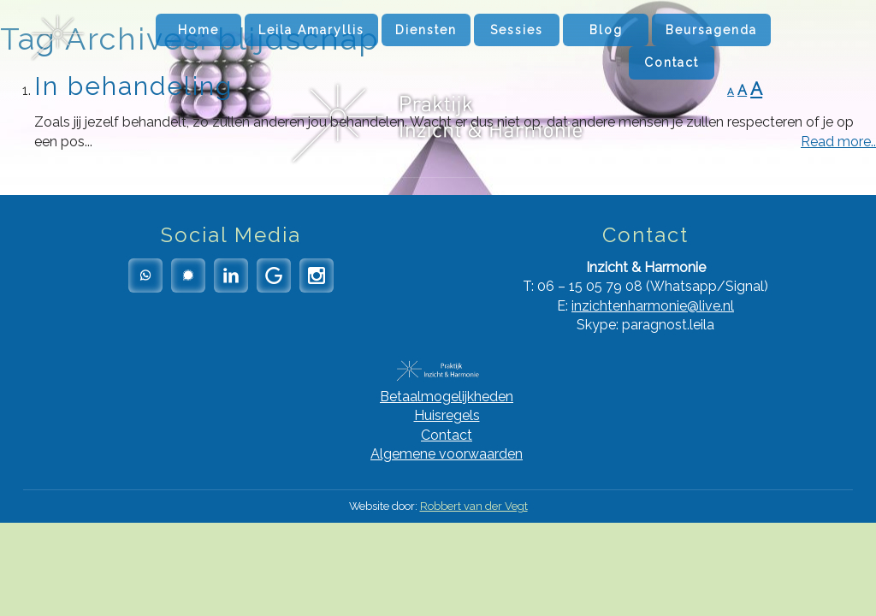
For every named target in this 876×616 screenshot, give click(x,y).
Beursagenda (711, 30)
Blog (606, 30)
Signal (188, 275)
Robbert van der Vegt (474, 506)
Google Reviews (274, 275)
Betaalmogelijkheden (446, 396)
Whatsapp (145, 275)
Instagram (316, 275)
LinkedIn (231, 275)
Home (198, 30)
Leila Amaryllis (311, 30)
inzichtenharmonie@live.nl (652, 306)
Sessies (516, 30)
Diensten (426, 30)
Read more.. (838, 141)
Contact (671, 62)
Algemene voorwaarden (446, 454)
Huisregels (447, 415)
